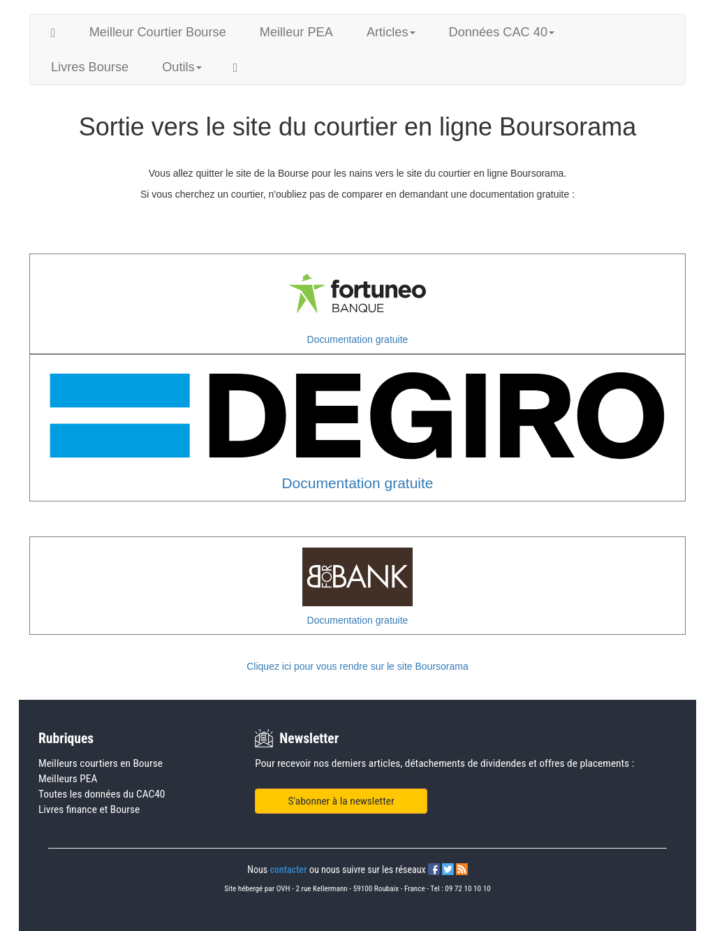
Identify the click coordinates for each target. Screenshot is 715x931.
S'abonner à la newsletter (341, 801)
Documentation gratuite (357, 339)
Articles (391, 32)
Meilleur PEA (296, 32)
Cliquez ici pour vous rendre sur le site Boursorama (357, 666)
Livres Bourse (89, 67)
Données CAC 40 (502, 32)
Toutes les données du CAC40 (101, 794)
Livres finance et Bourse (89, 809)
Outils (182, 67)
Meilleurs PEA (67, 778)
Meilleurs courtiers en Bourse (100, 763)
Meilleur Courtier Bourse (157, 32)
